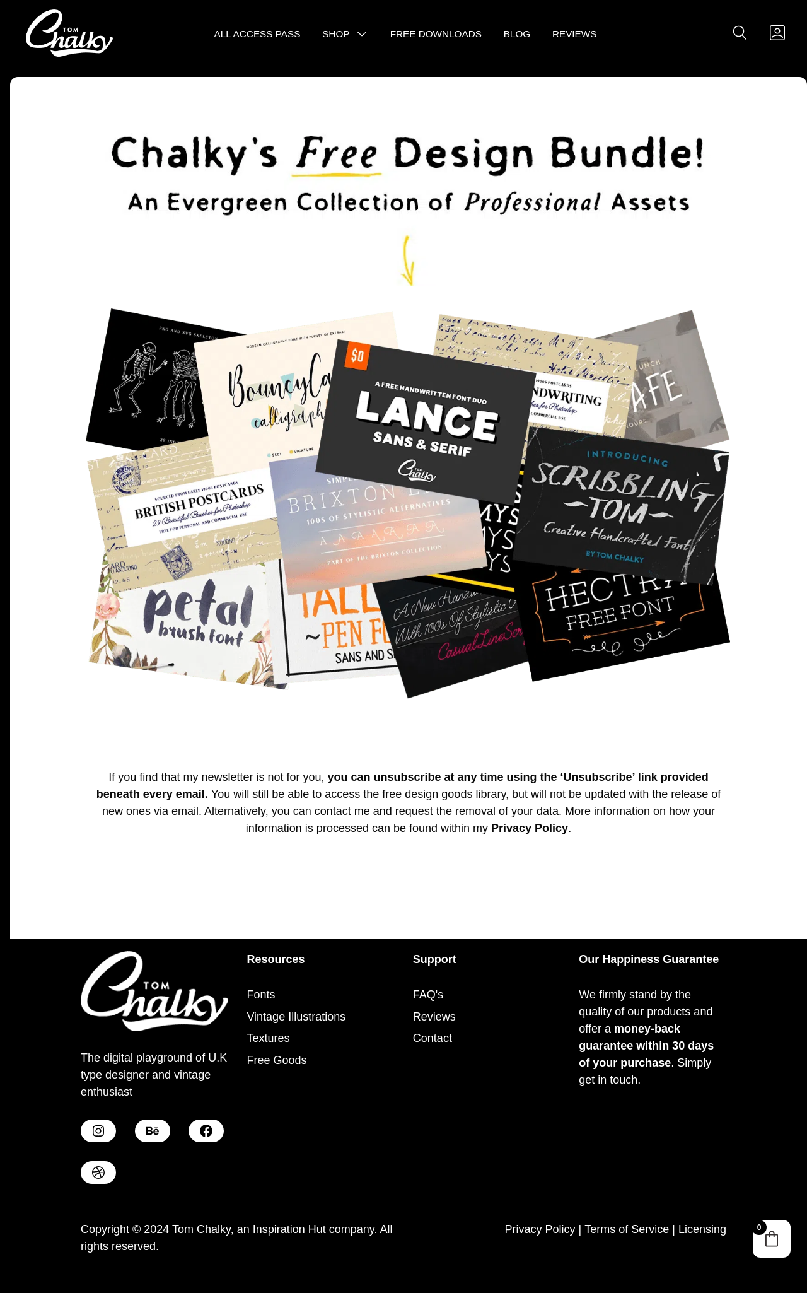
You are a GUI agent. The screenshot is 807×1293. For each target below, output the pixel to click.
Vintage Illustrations (296, 1016)
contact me (342, 811)
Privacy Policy (539, 1229)
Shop (335, 33)
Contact (432, 1038)
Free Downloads (436, 33)
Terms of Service (626, 1229)
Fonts (261, 994)
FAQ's (428, 994)
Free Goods (276, 1060)
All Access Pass (257, 33)
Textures (268, 1038)
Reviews (574, 33)
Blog (517, 33)
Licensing (702, 1229)
